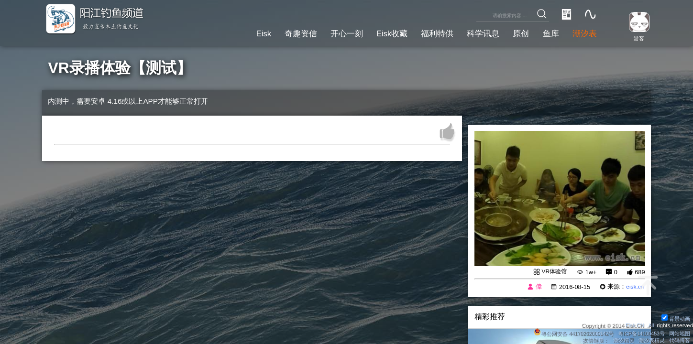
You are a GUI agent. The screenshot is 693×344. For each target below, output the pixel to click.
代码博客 (679, 340)
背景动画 (675, 318)
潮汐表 (583, 33)
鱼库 (547, 33)
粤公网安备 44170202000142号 (570, 333)
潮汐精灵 (623, 340)
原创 (516, 33)
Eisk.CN (633, 325)
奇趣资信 (282, 33)
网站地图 (679, 333)
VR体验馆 (553, 271)
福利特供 (427, 33)
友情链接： (595, 340)
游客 (636, 38)
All (651, 325)
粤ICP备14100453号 (639, 333)
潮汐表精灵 (651, 340)
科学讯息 (476, 33)
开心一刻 (331, 33)
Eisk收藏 (379, 33)
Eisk (242, 33)
